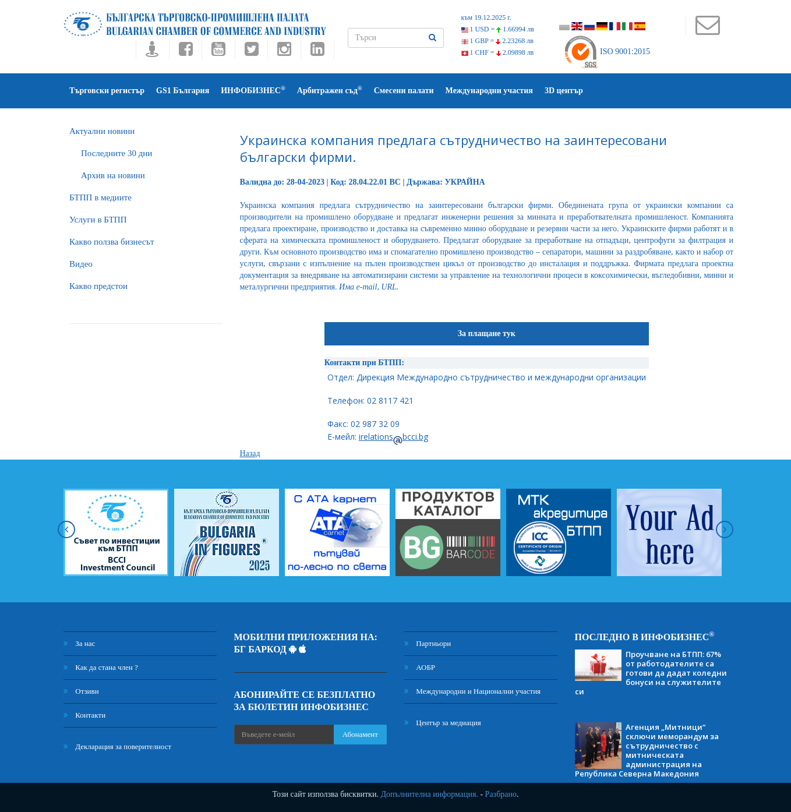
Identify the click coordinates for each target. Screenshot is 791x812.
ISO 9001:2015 (606, 51)
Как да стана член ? (100, 667)
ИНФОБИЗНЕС (253, 90)
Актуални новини (102, 131)
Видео (81, 264)
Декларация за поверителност (117, 746)
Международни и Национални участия (472, 691)
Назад (250, 453)
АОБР (419, 667)
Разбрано (501, 794)
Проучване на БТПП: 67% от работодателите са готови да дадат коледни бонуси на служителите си (651, 673)
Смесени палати (404, 90)
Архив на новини (113, 175)
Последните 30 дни (116, 153)
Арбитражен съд (329, 90)
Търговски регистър (106, 90)
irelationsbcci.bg (393, 436)
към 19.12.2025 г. (486, 17)
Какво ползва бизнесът (111, 241)
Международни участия (489, 90)
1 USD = (497, 29)
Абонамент (360, 734)
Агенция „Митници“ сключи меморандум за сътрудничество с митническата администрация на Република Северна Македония (647, 750)
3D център (564, 90)
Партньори (427, 643)
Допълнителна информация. (429, 794)
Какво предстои (98, 286)
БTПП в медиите (100, 197)
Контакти (84, 715)
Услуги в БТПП (97, 219)
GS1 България (182, 90)
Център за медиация (442, 722)
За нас (79, 643)
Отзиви (81, 691)
